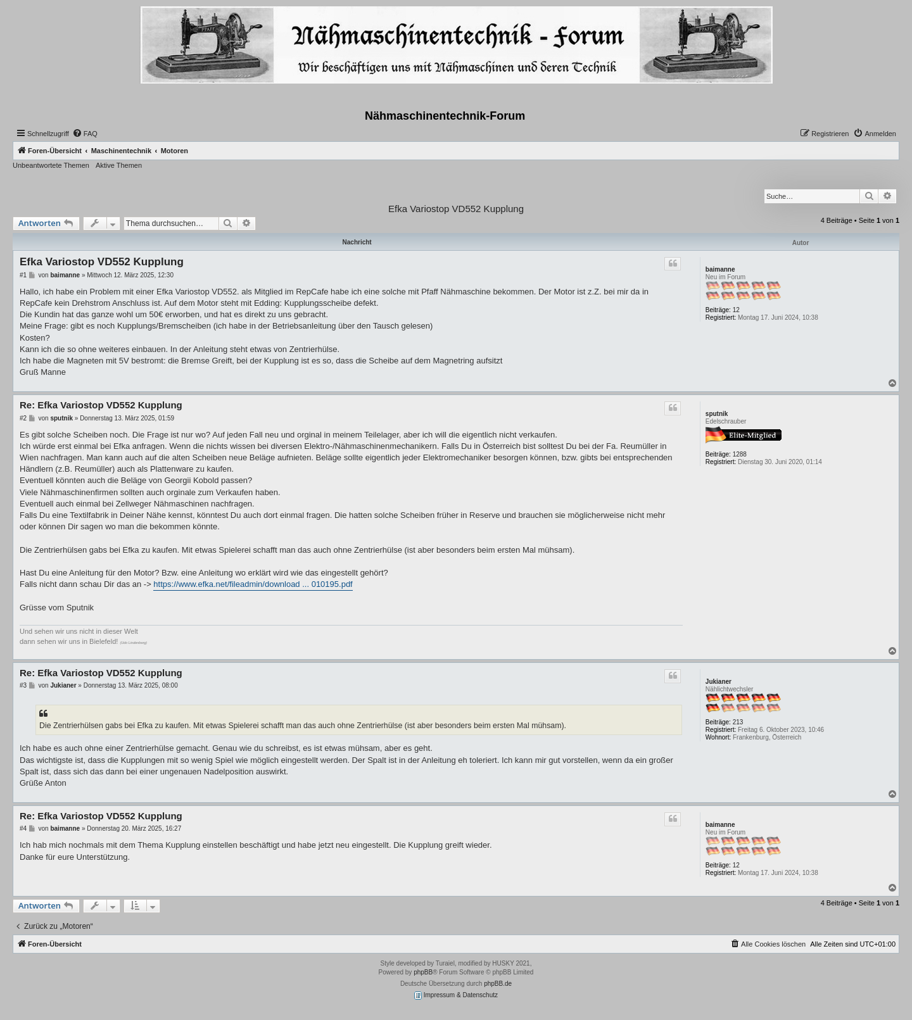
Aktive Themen (119, 165)
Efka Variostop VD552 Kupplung (456, 208)
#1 (23, 275)
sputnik (717, 413)
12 (736, 309)
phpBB (423, 972)
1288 (740, 454)
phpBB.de (498, 983)
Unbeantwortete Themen (51, 165)
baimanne (720, 269)
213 (738, 722)
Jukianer (719, 681)
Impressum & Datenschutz (456, 996)
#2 (23, 418)
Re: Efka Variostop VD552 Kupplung (101, 405)
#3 (23, 685)
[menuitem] (85, 133)
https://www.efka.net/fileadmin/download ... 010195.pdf (252, 584)
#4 (23, 828)
